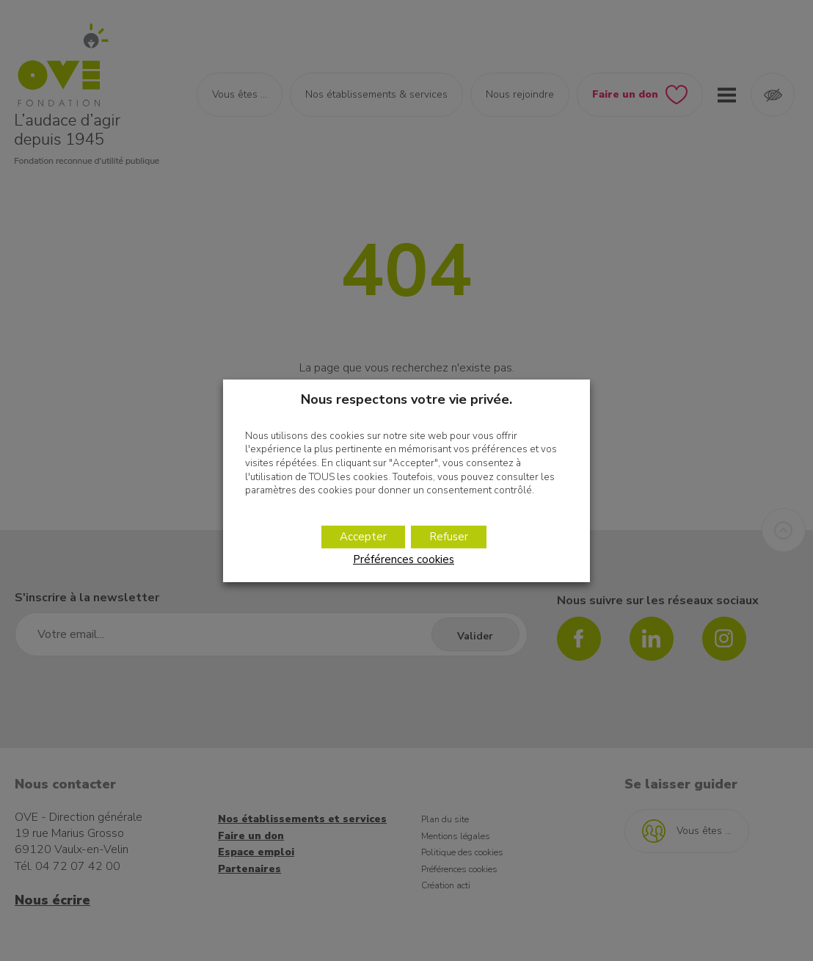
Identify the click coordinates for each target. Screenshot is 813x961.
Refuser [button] (448, 536)
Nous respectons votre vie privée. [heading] (406, 398)
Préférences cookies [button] (403, 559)
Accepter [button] (363, 536)
